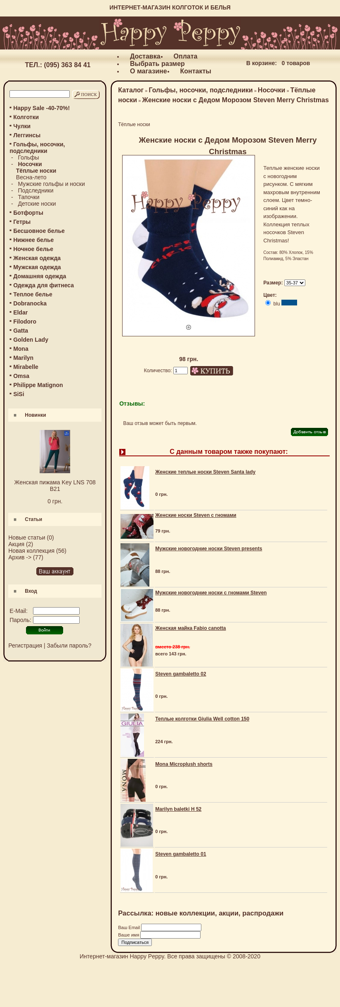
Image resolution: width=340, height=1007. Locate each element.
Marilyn (23, 357)
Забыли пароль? (69, 645)
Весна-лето (31, 177)
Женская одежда (37, 258)
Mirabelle (25, 367)
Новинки (35, 415)
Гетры (22, 221)
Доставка (145, 56)
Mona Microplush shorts (183, 764)
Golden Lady (30, 339)
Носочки (272, 90)
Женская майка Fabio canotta (190, 628)
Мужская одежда (37, 267)
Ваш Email (129, 927)
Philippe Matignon (38, 385)
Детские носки (37, 203)
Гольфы (28, 157)
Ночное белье (33, 249)
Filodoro (24, 321)
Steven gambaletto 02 (180, 674)
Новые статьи (26, 537)
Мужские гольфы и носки (51, 184)
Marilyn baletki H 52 (178, 809)
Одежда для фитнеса (43, 285)
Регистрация (25, 645)
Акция (16, 544)
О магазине (148, 71)
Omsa (21, 376)
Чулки (22, 126)
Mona (20, 348)
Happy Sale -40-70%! (41, 108)
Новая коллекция (31, 550)
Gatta (20, 330)
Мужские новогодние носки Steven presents (208, 549)
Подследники (35, 190)
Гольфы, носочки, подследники (201, 90)
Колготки (26, 117)
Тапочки (28, 197)
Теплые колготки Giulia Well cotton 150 (202, 719)
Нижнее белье (33, 240)
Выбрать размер (157, 63)
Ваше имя (129, 934)
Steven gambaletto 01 (180, 854)
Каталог (131, 90)
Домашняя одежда (39, 276)
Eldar (20, 312)
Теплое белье (32, 294)
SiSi (18, 394)
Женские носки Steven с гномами (195, 515)
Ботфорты (28, 212)
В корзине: (261, 63)
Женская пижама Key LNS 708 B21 (55, 485)
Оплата (186, 56)
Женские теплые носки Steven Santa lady (205, 472)
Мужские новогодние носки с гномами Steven (211, 593)
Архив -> (19, 557)
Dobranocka (30, 303)
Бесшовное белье (39, 231)
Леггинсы (26, 135)
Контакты (195, 71)
